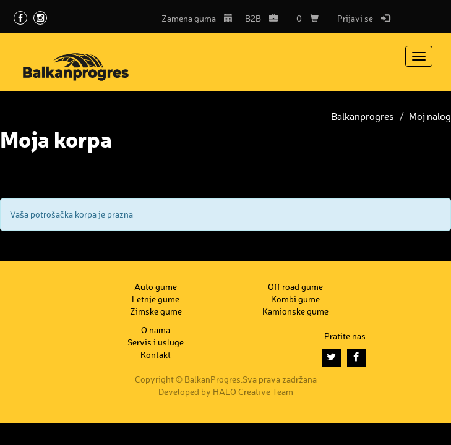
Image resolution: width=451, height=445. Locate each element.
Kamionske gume (295, 311)
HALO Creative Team (253, 391)
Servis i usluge (155, 342)
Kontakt (155, 354)
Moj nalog (430, 116)
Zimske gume (156, 311)
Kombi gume (295, 299)
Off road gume (295, 286)
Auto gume (155, 286)
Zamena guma (197, 18)
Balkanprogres (362, 116)
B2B (261, 18)
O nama (155, 329)
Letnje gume (155, 299)
